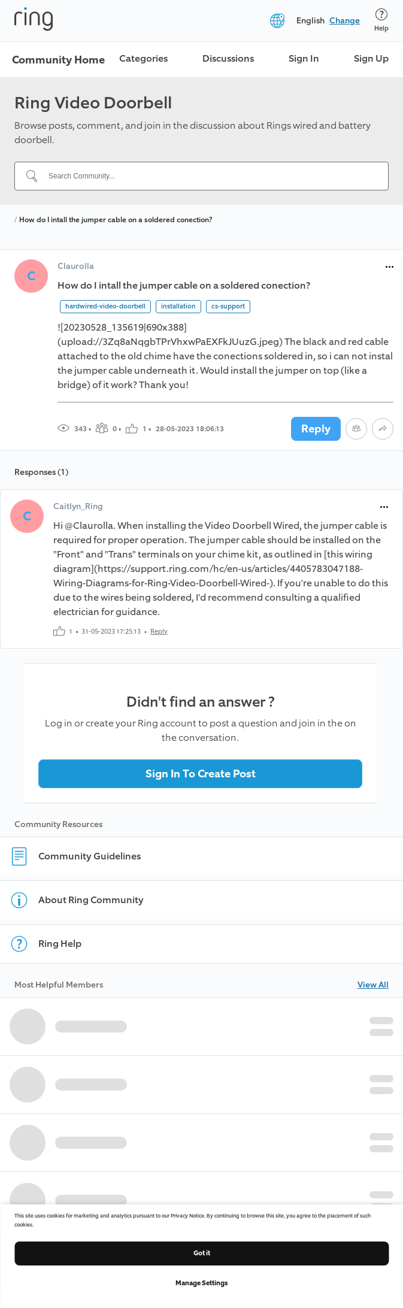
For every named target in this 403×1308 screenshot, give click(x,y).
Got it (201, 1253)
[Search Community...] (208, 176)
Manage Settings (201, 1283)
